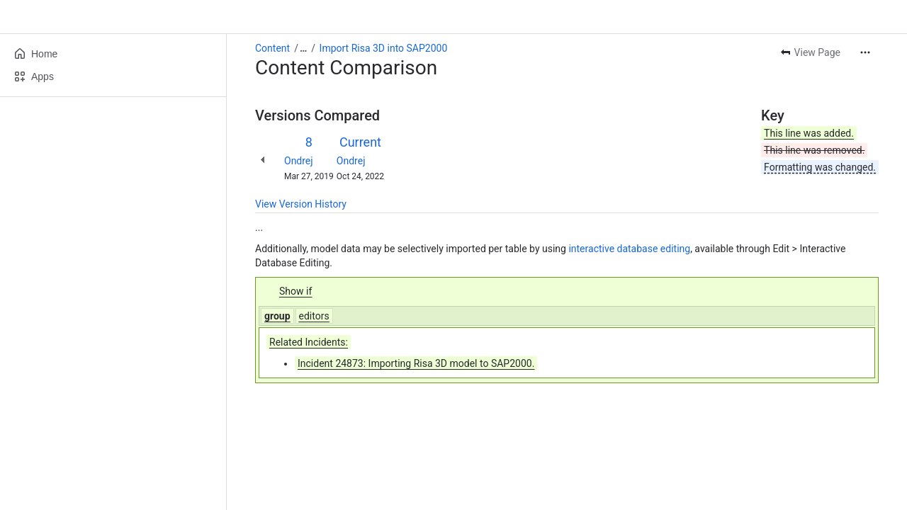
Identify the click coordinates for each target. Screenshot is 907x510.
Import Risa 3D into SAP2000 (384, 48)
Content (272, 48)
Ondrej (298, 160)
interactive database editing (629, 248)
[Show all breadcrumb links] (303, 48)
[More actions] (865, 52)
